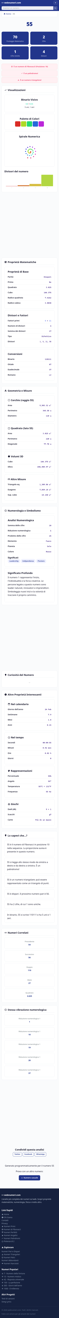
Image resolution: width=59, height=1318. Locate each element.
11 (50, 321)
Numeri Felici (8, 1257)
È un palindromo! (29, 73)
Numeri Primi (8, 1226)
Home (7, 14)
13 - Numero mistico (11, 1276)
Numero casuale (29, 1177)
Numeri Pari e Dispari (11, 1251)
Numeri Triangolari (11, 1254)
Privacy (5, 1223)
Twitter (17, 1154)
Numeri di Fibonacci (11, 1229)
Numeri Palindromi (11, 1238)
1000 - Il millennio (10, 1288)
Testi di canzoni (8, 1298)
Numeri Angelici (9, 1235)
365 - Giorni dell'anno (12, 1285)
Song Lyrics (6, 1301)
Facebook (28, 1154)
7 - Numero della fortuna (13, 1273)
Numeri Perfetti (9, 1232)
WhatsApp (40, 1154)
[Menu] (55, 2)
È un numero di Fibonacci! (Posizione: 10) (29, 66)
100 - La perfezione (11, 1282)
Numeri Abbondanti (10, 1260)
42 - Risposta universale (13, 1279)
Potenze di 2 (8, 1241)
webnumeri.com (11, 2)
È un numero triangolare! (30, 80)
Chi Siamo (7, 1217)
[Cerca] (27, 8)
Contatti (5, 1220)
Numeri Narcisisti (10, 1263)
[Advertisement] (29, 224)
